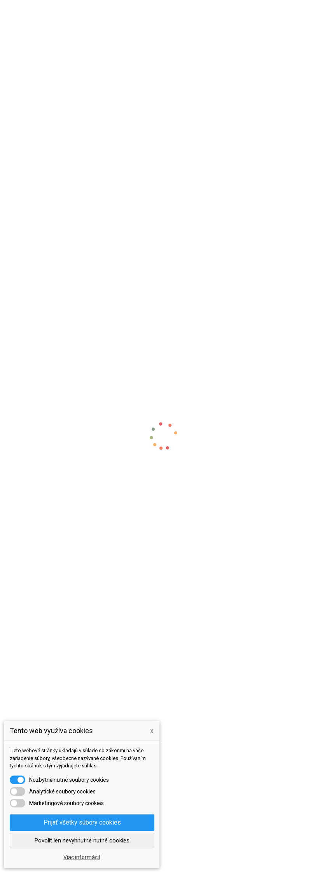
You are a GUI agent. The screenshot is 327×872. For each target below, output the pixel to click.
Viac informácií (81, 857)
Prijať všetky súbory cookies (82, 822)
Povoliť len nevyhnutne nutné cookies (82, 840)
